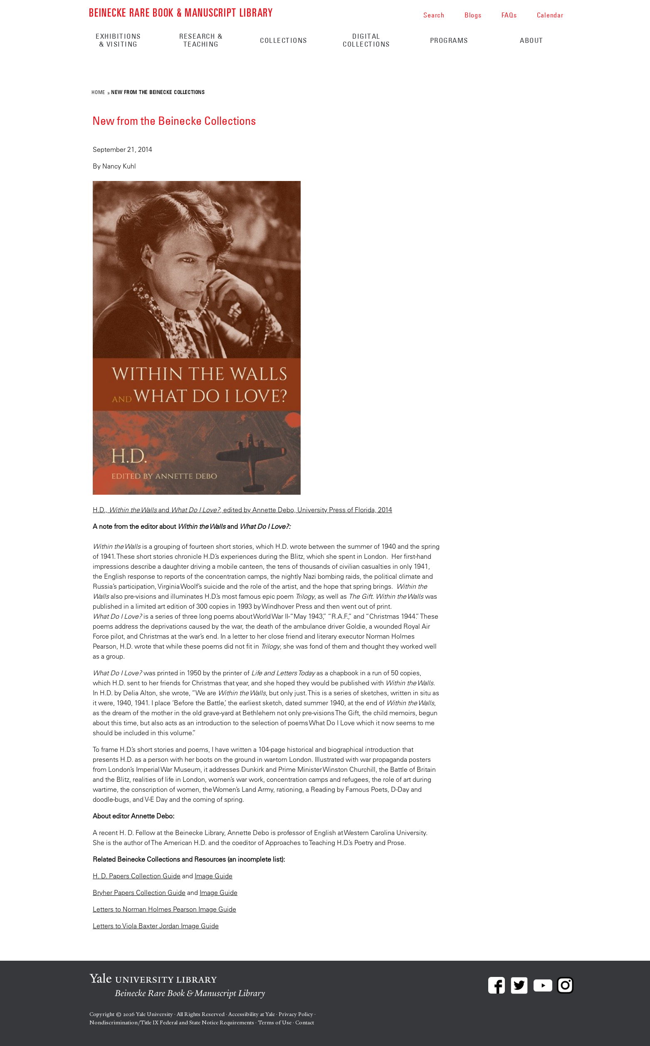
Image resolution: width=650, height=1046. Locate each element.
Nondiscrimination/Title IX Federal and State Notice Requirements (171, 1022)
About (532, 40)
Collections (283, 40)
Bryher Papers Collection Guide (139, 892)
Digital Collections (366, 40)
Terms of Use (275, 1022)
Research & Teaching (200, 40)
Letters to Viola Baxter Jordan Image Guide (156, 926)
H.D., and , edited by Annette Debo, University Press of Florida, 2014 (242, 510)
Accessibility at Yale (251, 1014)
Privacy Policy (296, 1014)
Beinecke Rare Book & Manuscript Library (181, 12)
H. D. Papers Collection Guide (136, 876)
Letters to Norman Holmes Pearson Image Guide (164, 909)
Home (98, 92)
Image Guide (213, 876)
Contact (304, 1022)
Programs (449, 40)
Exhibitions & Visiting (118, 40)
